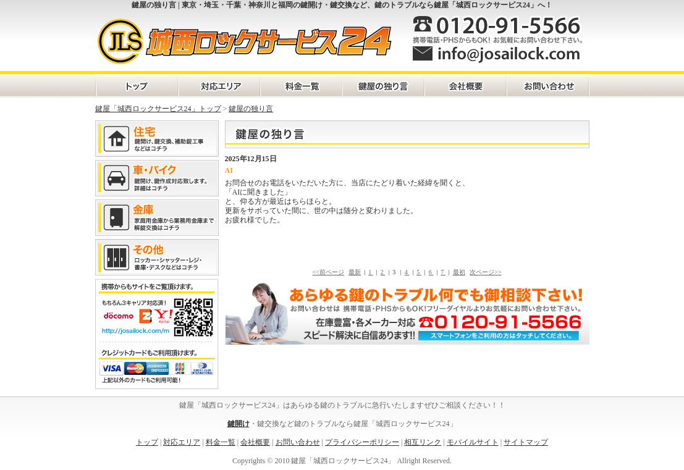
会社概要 (465, 86)
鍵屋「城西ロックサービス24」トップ (158, 108)
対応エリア (218, 86)
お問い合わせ (547, 86)
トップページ (136, 86)
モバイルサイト (473, 442)
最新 (354, 272)
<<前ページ (328, 272)
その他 (157, 257)
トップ (147, 442)
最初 (459, 272)
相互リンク (422, 442)
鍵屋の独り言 (383, 86)
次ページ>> (485, 272)
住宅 (157, 138)
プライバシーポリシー (362, 442)
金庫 (157, 217)
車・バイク (157, 178)
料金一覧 (301, 86)
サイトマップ (526, 442)
